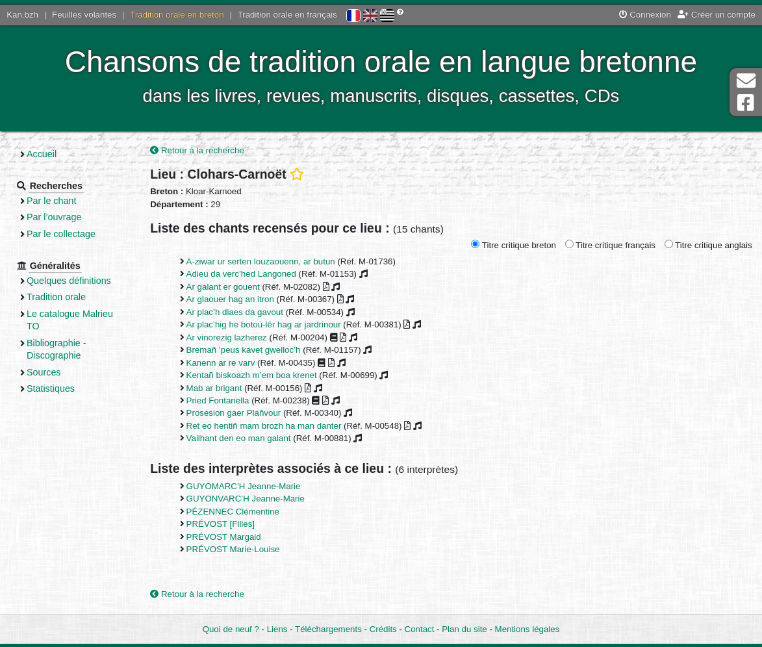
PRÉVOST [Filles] (220, 524)
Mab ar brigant (214, 388)
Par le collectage (61, 234)
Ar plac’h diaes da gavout (234, 312)
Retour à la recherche (197, 150)
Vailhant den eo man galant (238, 438)
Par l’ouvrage (54, 217)
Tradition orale (56, 297)
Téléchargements (328, 629)
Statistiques (51, 388)
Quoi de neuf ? (231, 629)
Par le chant (51, 201)
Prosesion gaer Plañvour (233, 413)
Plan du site (464, 629)
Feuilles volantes (84, 14)
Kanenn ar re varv (220, 363)
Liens (277, 629)
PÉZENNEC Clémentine (232, 511)
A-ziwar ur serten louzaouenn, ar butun (260, 261)
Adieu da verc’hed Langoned (241, 274)
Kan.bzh (22, 14)
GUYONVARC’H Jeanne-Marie (245, 498)
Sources (44, 372)
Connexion (645, 14)
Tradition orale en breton (176, 14)
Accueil (42, 154)
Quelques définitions (69, 280)
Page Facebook (746, 103)
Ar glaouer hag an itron (230, 299)
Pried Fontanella (217, 400)
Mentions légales (527, 629)
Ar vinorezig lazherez (226, 337)
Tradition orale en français (287, 14)
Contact (420, 629)
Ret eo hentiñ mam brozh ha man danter (264, 426)
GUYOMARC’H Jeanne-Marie (243, 486)
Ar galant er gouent (223, 287)
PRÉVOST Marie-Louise (233, 549)
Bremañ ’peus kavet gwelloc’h (243, 350)
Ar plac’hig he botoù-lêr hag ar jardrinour (263, 324)
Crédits (383, 629)
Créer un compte (717, 14)
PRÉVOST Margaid (223, 537)
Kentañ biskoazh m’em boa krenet (251, 375)
